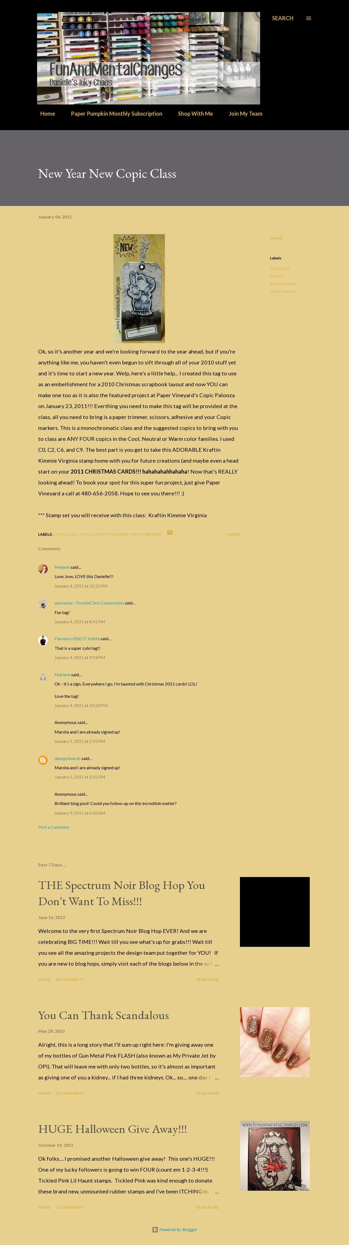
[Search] (282, 18)
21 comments (70, 1093)
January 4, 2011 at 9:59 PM (80, 657)
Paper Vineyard (283, 291)
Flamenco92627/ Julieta (77, 638)
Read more (208, 979)
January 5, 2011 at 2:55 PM (80, 741)
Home (44, 113)
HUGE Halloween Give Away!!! (112, 1128)
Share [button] (276, 238)
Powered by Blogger (174, 1229)
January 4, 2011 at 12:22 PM (81, 585)
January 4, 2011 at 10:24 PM (81, 705)
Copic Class (280, 268)
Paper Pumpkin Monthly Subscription (113, 113)
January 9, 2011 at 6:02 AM (80, 812)
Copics (276, 276)
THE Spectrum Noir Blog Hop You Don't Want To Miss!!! (121, 893)
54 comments (70, 979)
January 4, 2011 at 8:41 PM (80, 621)
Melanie (62, 567)
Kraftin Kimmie (283, 283)
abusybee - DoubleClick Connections (89, 602)
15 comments (70, 1207)
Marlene (62, 674)
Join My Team (242, 113)
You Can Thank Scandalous (103, 1015)
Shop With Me (192, 113)
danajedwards (68, 758)
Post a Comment (53, 827)
